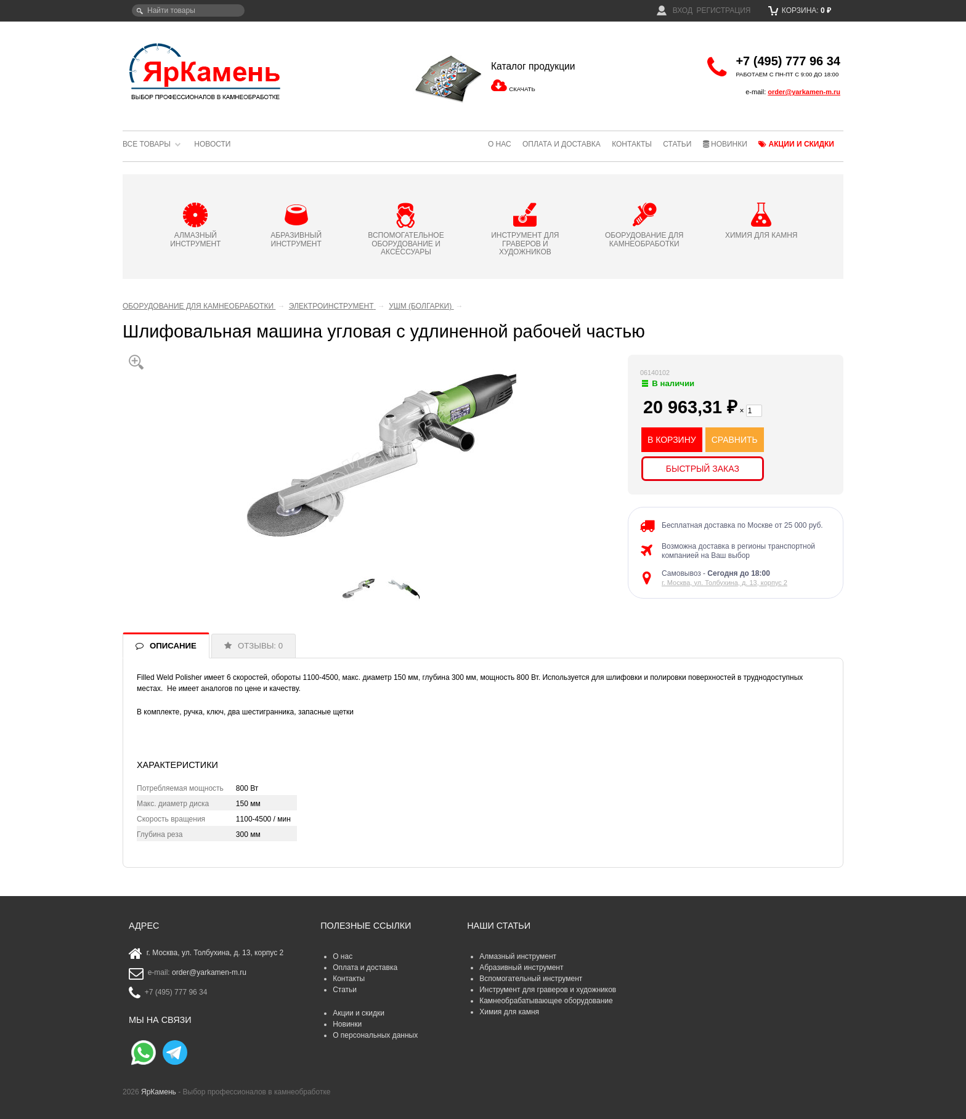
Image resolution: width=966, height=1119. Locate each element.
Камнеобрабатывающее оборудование (546, 1000)
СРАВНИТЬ (735, 440)
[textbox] (188, 10)
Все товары (147, 144)
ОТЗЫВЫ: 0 (260, 645)
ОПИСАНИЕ (173, 645)
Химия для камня (509, 1012)
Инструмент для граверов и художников (547, 989)
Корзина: (800, 10)
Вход (674, 10)
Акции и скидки (796, 144)
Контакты (632, 144)
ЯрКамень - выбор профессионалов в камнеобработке (206, 71)
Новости (212, 144)
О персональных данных (375, 1035)
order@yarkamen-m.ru (804, 91)
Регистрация (723, 10)
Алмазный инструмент (517, 956)
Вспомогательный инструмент (530, 978)
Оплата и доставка (561, 144)
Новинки (725, 144)
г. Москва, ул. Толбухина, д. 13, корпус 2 (724, 582)
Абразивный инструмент (521, 967)
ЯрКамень (158, 1092)
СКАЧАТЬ (522, 89)
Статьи (677, 144)
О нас (499, 144)
